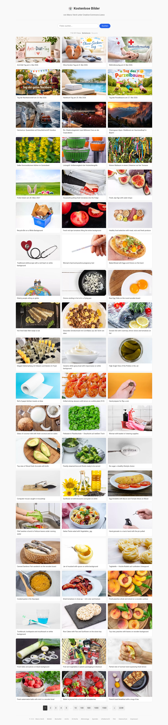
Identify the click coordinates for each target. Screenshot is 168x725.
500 (88, 708)
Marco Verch (39, 719)
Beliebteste (86, 33)
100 (82, 708)
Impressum (134, 719)
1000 (96, 708)
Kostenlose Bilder (84, 8)
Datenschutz (123, 719)
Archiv (67, 719)
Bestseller (58, 719)
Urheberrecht (105, 719)
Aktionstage (85, 719)
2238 (121, 708)
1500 (104, 708)
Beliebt (49, 719)
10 (75, 708)
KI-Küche (75, 719)
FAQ (114, 719)
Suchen (105, 26)
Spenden (95, 719)
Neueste (95, 33)
